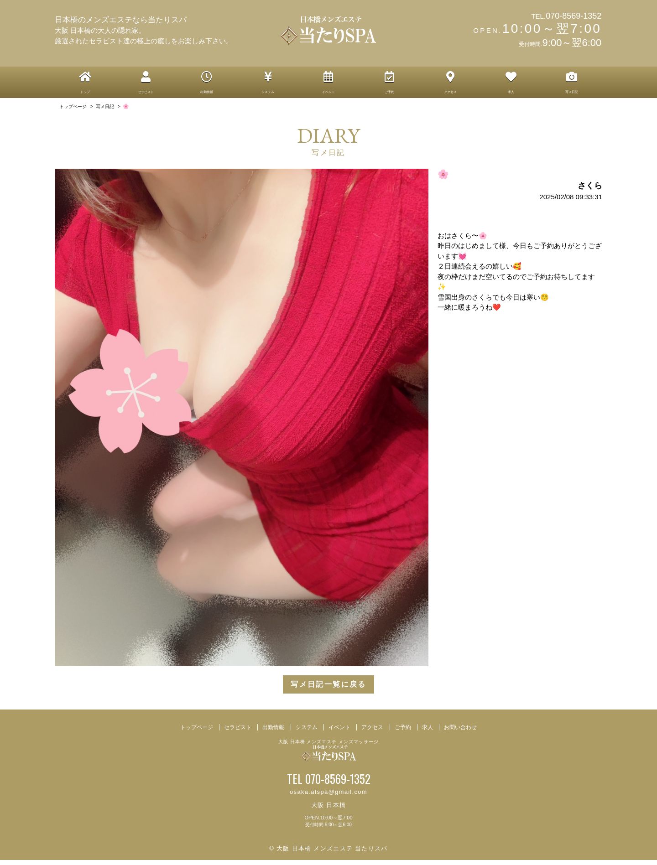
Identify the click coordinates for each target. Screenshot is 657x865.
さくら (590, 190)
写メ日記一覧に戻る (328, 690)
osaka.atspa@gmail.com (328, 796)
